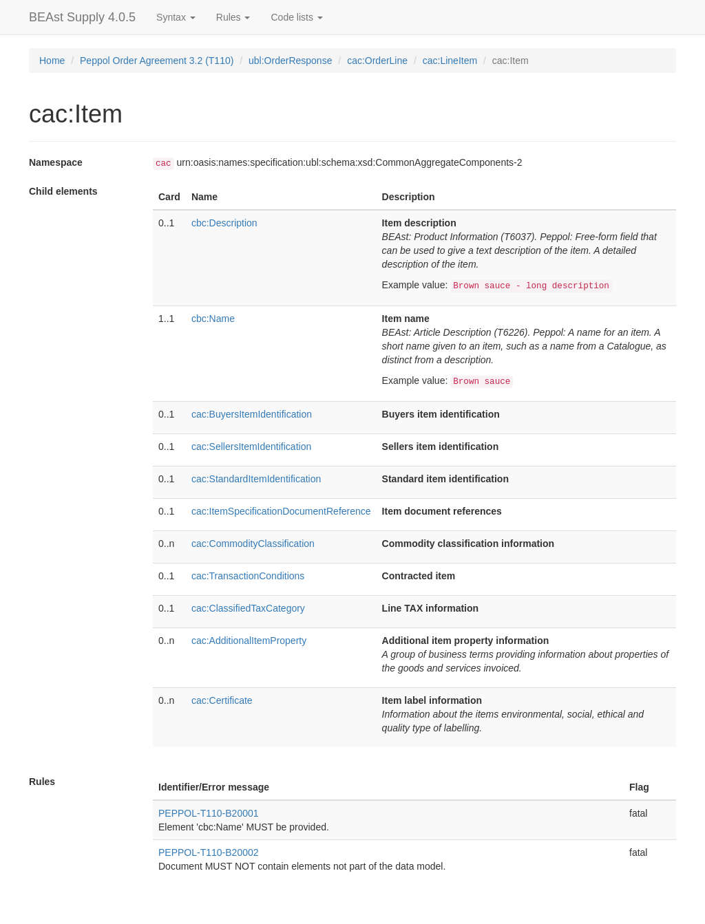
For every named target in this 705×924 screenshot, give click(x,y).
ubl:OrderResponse (290, 60)
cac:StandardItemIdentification (256, 478)
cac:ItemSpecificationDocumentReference (281, 511)
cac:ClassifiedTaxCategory (248, 608)
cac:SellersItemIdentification (251, 446)
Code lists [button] (296, 17)
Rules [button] (233, 17)
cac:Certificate (222, 700)
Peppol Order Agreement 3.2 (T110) (156, 60)
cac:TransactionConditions (247, 575)
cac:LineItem (450, 60)
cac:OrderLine (377, 60)
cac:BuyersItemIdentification (251, 414)
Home (52, 60)
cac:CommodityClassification (253, 543)
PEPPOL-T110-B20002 (208, 852)
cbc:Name (213, 318)
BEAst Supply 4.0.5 (82, 17)
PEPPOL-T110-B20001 (208, 813)
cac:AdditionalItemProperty (248, 640)
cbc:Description (224, 222)
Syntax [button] (176, 17)
